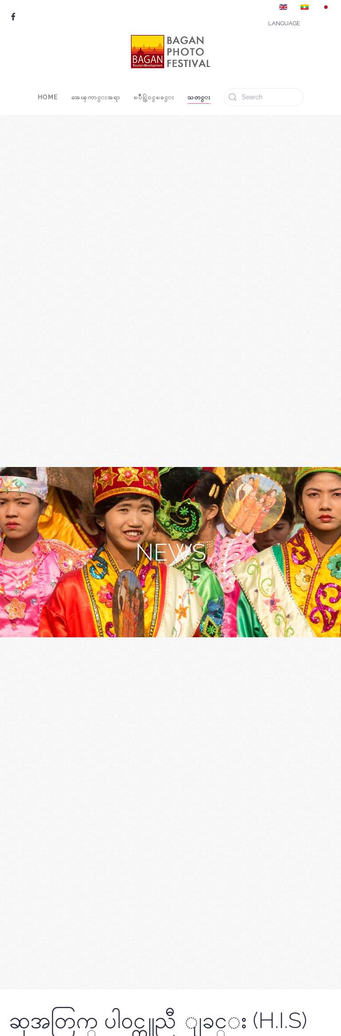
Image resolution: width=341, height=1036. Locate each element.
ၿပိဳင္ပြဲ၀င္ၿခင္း (154, 97)
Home (48, 97)
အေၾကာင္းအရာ (95, 97)
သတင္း (198, 97)
